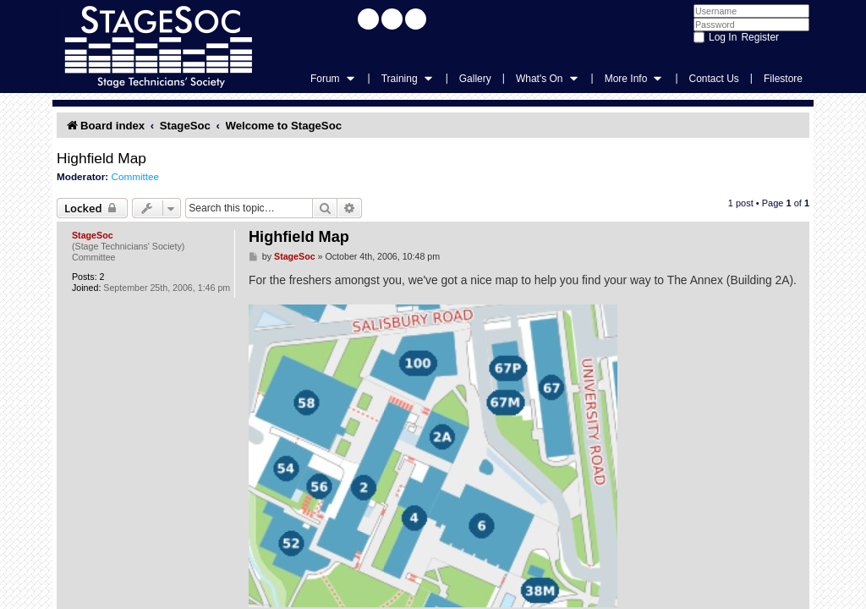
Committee (135, 176)
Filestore (783, 79)
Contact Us (714, 79)
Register (760, 37)
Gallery (475, 79)
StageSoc (92, 235)
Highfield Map (101, 158)
